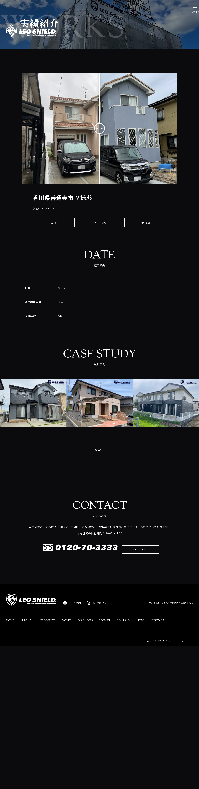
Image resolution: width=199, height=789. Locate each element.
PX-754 (53, 259)
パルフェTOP (100, 259)
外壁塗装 (145, 259)
